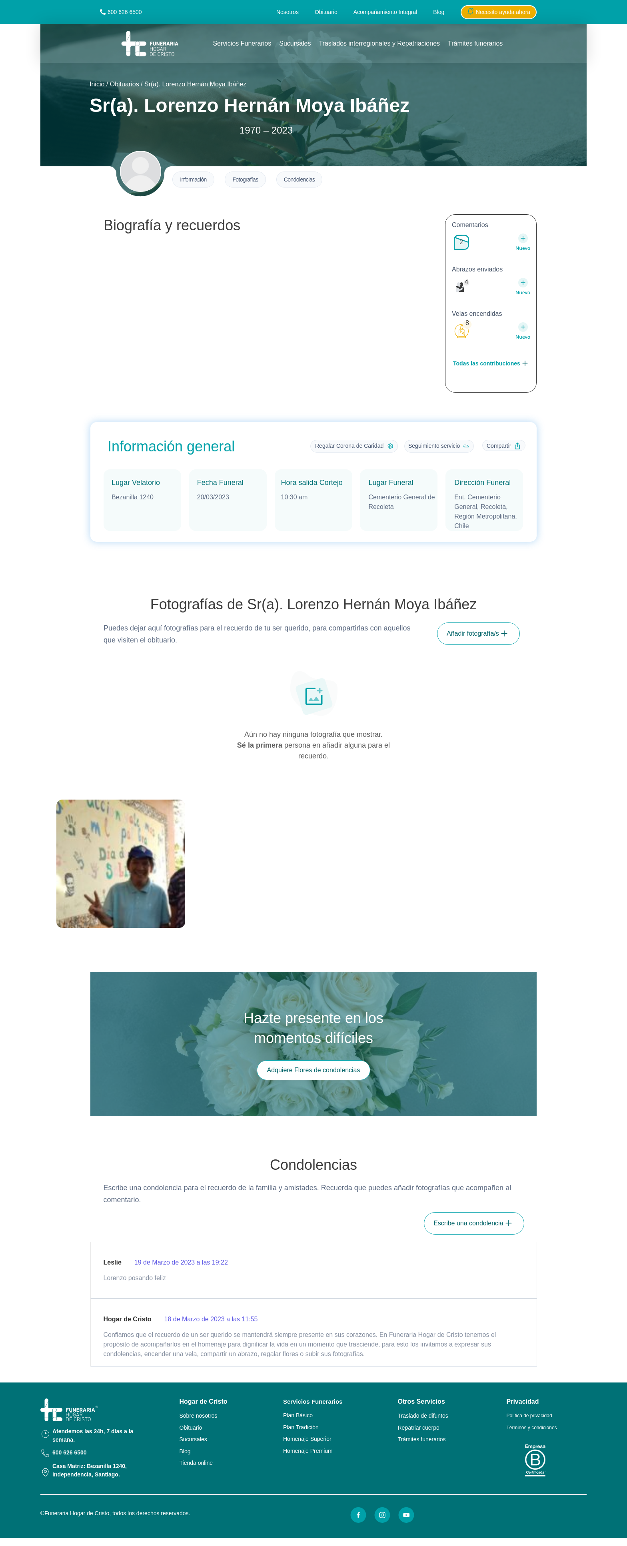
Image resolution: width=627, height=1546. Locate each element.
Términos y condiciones (532, 1427)
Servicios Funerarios (242, 43)
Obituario (326, 12)
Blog (438, 12)
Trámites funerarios (475, 43)
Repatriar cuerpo (418, 1427)
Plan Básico (298, 1415)
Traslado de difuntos (423, 1415)
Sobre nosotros (199, 1415)
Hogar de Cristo (204, 1401)
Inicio (97, 84)
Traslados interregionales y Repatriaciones (379, 43)
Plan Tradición (301, 1427)
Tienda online (196, 1463)
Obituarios (124, 84)
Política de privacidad (529, 1415)
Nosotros (287, 12)
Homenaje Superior (307, 1439)
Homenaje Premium (308, 1451)
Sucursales (295, 43)
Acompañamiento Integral (385, 12)
